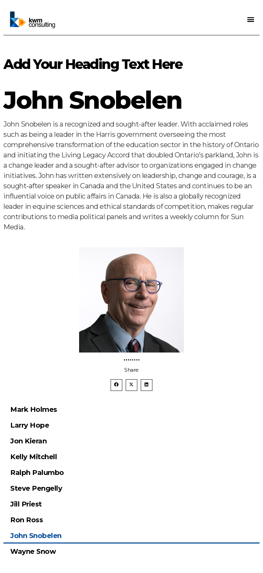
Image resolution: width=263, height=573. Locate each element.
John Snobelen (36, 536)
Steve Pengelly (36, 488)
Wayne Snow (33, 551)
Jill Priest (26, 504)
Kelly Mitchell (33, 457)
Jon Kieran (28, 441)
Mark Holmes (33, 409)
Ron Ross (26, 520)
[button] (250, 19)
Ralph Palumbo (37, 472)
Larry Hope (29, 425)
